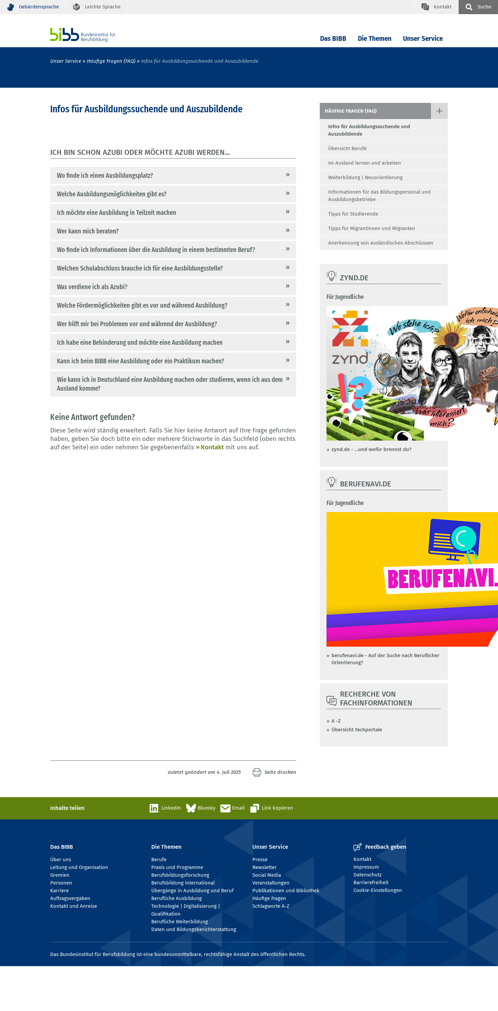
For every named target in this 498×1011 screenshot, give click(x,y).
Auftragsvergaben (70, 898)
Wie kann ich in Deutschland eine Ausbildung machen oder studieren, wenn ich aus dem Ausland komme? (170, 383)
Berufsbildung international (183, 883)
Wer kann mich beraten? (88, 231)
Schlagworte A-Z (270, 906)
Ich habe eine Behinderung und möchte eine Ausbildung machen (140, 342)
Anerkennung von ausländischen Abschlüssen (380, 243)
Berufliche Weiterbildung (179, 922)
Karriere (59, 891)
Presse (260, 859)
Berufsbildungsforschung (180, 875)
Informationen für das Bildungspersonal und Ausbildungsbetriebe (379, 195)
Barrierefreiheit (370, 882)
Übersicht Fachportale (357, 730)
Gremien (59, 875)
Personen (61, 883)
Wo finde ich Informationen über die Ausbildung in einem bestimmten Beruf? (156, 250)
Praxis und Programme (177, 867)
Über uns (60, 859)
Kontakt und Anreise (73, 906)
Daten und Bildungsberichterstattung (193, 929)
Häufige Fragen (269, 898)
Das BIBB (333, 39)
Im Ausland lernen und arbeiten (364, 163)
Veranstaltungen (270, 883)
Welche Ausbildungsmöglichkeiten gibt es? (111, 194)
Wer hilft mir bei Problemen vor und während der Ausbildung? (137, 324)
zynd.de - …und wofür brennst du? (371, 449)
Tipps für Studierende (353, 214)
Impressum (366, 867)
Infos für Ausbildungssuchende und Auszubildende (369, 130)
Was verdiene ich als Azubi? (92, 287)
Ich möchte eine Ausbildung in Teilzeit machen (116, 212)
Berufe (158, 859)
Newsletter (264, 867)
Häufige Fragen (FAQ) (111, 61)
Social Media (266, 875)
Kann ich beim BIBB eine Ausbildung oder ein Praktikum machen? (140, 361)
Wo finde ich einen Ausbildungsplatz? (105, 175)
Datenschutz (367, 875)
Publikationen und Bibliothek (285, 891)
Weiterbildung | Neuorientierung (365, 177)
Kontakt (212, 447)
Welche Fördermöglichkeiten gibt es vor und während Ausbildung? (142, 305)
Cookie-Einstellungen (377, 890)
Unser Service (423, 39)
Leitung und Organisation (79, 867)
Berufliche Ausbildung (176, 898)
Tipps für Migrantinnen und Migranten (371, 228)
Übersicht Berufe (347, 148)
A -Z (336, 721)
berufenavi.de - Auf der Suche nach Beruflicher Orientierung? (385, 659)
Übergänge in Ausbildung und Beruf (192, 891)
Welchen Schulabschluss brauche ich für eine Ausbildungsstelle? (140, 268)
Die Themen (375, 39)
